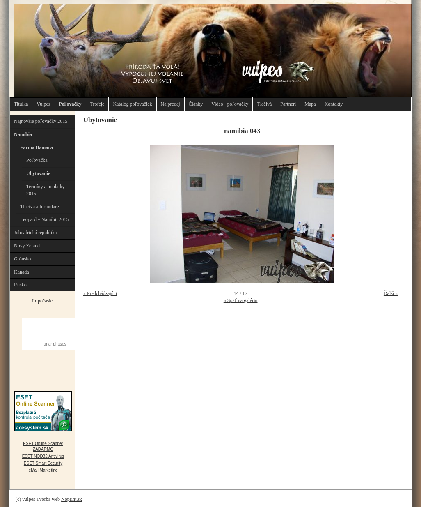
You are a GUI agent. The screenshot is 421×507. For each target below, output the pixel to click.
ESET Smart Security (43, 463)
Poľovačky (70, 104)
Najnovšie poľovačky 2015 (40, 121)
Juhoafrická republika (35, 232)
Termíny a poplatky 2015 (45, 190)
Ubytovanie (38, 173)
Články (196, 104)
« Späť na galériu (241, 300)
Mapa (310, 104)
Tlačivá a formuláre (39, 207)
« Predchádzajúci (100, 293)
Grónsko (22, 259)
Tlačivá (264, 104)
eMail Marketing (43, 470)
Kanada (21, 272)
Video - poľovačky (229, 104)
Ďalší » (391, 293)
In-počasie (42, 301)
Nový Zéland (27, 246)
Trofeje (97, 104)
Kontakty (334, 104)
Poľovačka (37, 160)
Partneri (288, 104)
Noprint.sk (71, 499)
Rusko (20, 285)
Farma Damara (36, 147)
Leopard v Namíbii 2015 (44, 219)
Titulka (21, 104)
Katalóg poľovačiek (132, 104)
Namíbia (23, 134)
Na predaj (170, 104)
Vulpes (43, 104)
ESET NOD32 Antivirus (43, 456)
